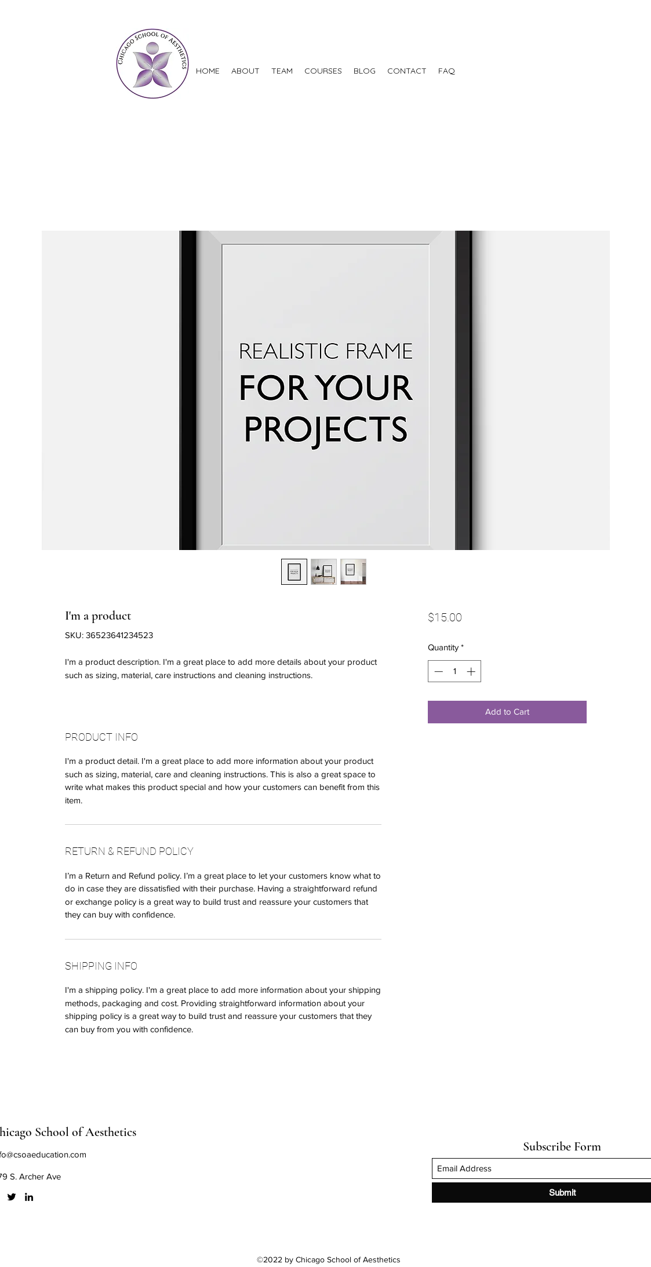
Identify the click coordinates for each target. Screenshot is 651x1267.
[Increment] (472, 671)
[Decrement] (437, 671)
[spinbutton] (454, 671)
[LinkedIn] (29, 1197)
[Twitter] (11, 1197)
